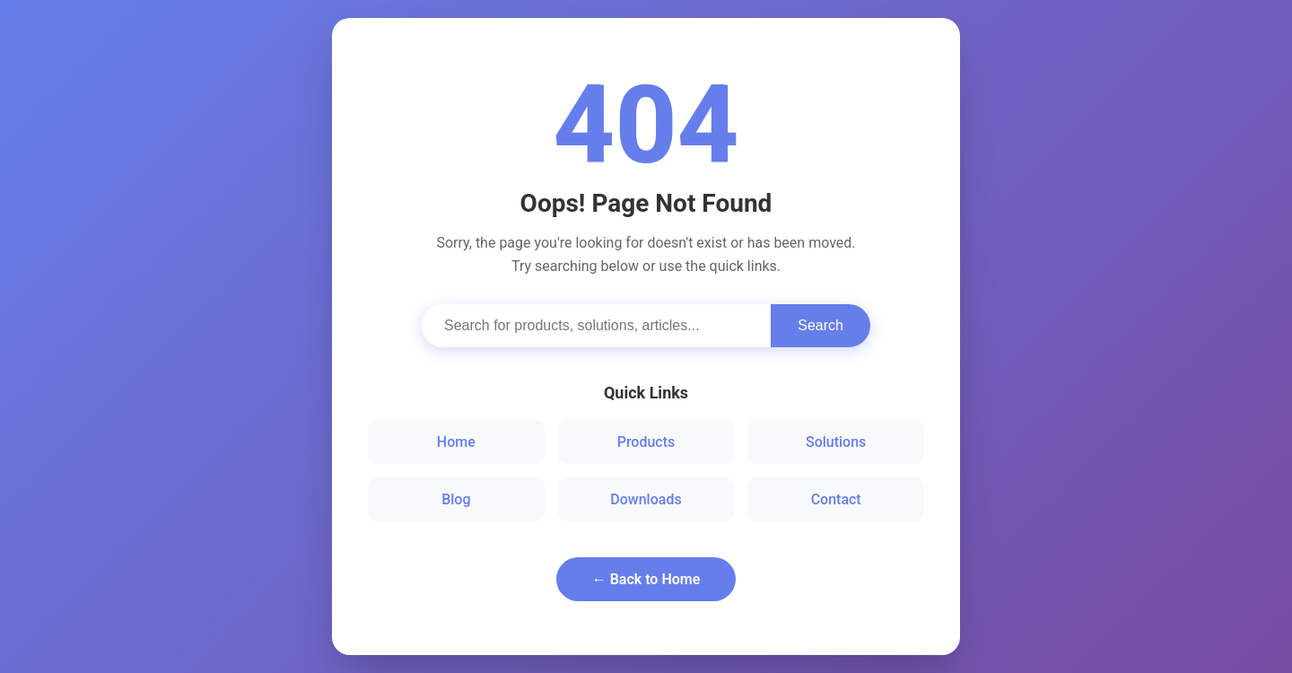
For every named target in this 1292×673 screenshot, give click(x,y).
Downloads (645, 499)
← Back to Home (646, 579)
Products (646, 441)
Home (456, 441)
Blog (455, 499)
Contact (836, 499)
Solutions (836, 441)
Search (820, 325)
